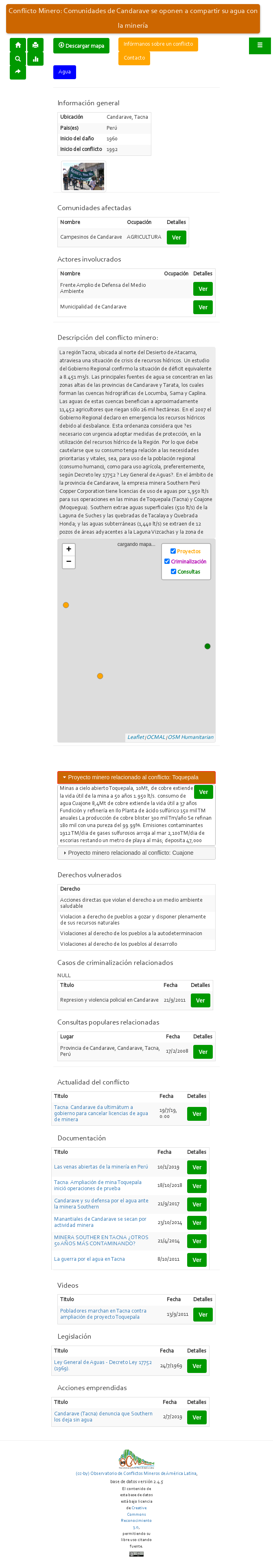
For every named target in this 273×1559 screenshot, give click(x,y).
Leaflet (135, 738)
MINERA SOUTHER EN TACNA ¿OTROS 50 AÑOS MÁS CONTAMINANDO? (101, 1241)
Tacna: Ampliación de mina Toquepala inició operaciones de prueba (98, 1186)
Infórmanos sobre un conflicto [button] (158, 44)
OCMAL (155, 738)
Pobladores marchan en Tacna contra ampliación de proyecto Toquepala (103, 1314)
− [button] (68, 562)
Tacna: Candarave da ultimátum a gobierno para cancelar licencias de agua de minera (101, 1114)
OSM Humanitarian (190, 738)
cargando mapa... (139, 641)
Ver (176, 237)
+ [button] (68, 550)
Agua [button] (65, 72)
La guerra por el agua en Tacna (89, 1259)
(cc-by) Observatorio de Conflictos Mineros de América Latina (136, 1473)
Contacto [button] (134, 58)
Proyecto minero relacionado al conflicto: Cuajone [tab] (127, 852)
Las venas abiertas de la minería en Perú (101, 1167)
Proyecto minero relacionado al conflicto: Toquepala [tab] (129, 777)
